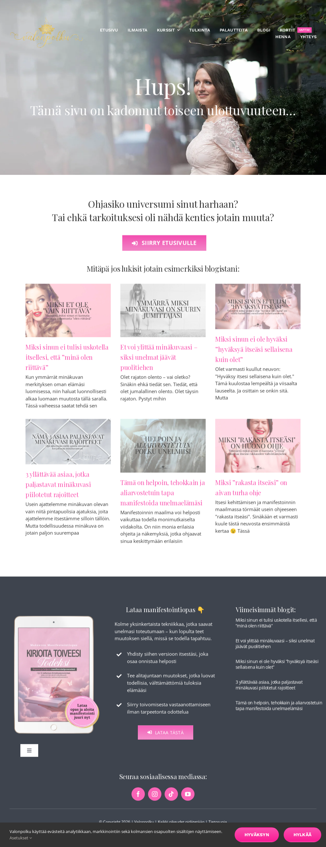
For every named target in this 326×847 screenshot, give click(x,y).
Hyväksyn (256, 834)
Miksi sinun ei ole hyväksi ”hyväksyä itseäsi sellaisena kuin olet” (254, 352)
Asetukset (21, 838)
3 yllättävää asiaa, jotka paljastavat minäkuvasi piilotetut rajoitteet (58, 487)
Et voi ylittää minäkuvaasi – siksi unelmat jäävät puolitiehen (158, 360)
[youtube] (188, 798)
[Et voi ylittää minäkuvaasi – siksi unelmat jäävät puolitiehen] (163, 313)
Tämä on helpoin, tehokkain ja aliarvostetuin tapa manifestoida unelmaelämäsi (162, 495)
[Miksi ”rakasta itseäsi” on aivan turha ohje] (258, 448)
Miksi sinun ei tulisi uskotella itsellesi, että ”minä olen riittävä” (67, 360)
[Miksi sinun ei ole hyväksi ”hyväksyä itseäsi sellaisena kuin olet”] (258, 309)
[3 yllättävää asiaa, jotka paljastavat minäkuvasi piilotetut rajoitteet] (68, 444)
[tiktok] (171, 798)
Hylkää (302, 834)
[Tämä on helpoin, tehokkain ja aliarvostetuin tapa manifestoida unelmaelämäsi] (163, 448)
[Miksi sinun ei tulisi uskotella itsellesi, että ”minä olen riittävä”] (68, 313)
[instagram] (154, 798)
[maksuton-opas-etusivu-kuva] (57, 619)
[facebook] (138, 798)
